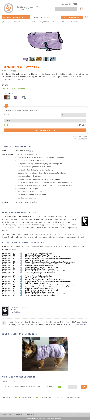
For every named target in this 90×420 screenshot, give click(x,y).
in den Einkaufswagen (45, 130)
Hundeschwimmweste (50, 234)
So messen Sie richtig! (76, 325)
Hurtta (15, 70)
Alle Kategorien (16, 17)
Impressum (7, 414)
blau (31, 150)
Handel (19, 414)
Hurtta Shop (15, 312)
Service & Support (43, 17)
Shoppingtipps (31, 414)
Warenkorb (74, 17)
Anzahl (6, 114)
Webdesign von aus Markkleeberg (49, 418)
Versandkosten (82, 139)
